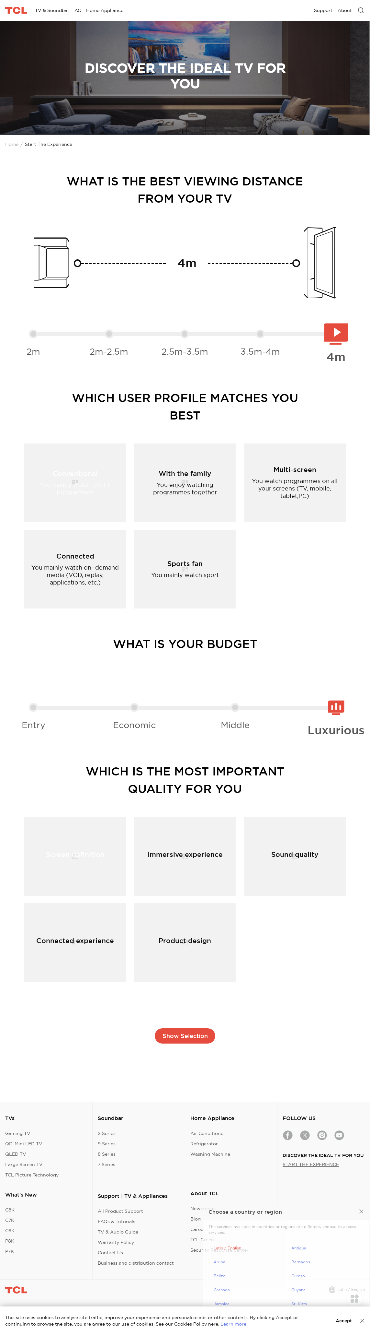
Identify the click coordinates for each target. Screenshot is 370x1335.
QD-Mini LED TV (23, 1144)
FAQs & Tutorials (116, 1221)
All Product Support (120, 1211)
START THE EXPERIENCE (311, 1164)
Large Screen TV (24, 1164)
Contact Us (110, 1253)
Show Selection (185, 1036)
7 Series (106, 1164)
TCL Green (202, 1240)
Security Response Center (219, 1250)
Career (197, 1229)
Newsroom (202, 1208)
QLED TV (15, 1154)
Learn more (233, 1324)
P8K (9, 1241)
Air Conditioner (207, 1133)
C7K (9, 1220)
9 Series (107, 1144)
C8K (10, 1210)
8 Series (107, 1154)
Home (11, 144)
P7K (9, 1251)
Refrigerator (204, 1144)
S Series (107, 1133)
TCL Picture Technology (32, 1175)
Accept (344, 1321)
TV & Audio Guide (118, 1232)
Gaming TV (17, 1133)
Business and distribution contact (136, 1263)
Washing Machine (210, 1154)
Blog (195, 1219)
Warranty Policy (116, 1242)
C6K (10, 1231)
